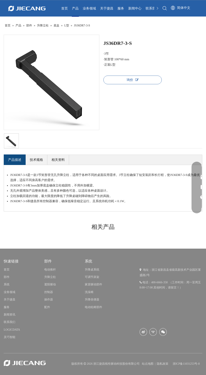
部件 (7, 277)
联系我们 (152, 8)
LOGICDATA (12, 329)
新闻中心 (134, 8)
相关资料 (58, 159)
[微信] (163, 332)
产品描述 (14, 159)
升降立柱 (50, 277)
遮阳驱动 (50, 284)
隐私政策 (162, 363)
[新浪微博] (143, 332)
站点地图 (148, 363)
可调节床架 (92, 277)
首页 (64, 8)
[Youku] (153, 332)
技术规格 (36, 159)
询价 (133, 80)
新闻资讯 (9, 314)
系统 (7, 284)
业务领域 (89, 8)
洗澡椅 (89, 292)
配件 (47, 307)
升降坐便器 (92, 299)
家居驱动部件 (93, 284)
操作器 (48, 299)
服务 (120, 8)
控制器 (48, 292)
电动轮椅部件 (93, 307)
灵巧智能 (9, 337)
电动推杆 (50, 269)
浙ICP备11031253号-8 (186, 363)
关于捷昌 (106, 8)
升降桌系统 (92, 269)
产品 (75, 8)
